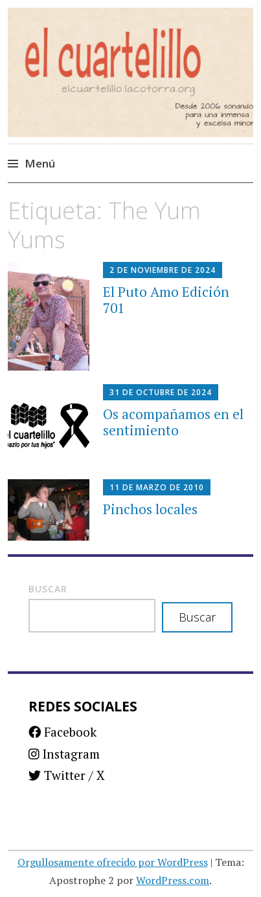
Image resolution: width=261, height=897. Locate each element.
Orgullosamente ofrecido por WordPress (112, 862)
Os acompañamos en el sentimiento (173, 422)
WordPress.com (172, 880)
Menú (40, 163)
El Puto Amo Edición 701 (166, 300)
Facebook (62, 732)
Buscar (47, 589)
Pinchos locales (150, 509)
